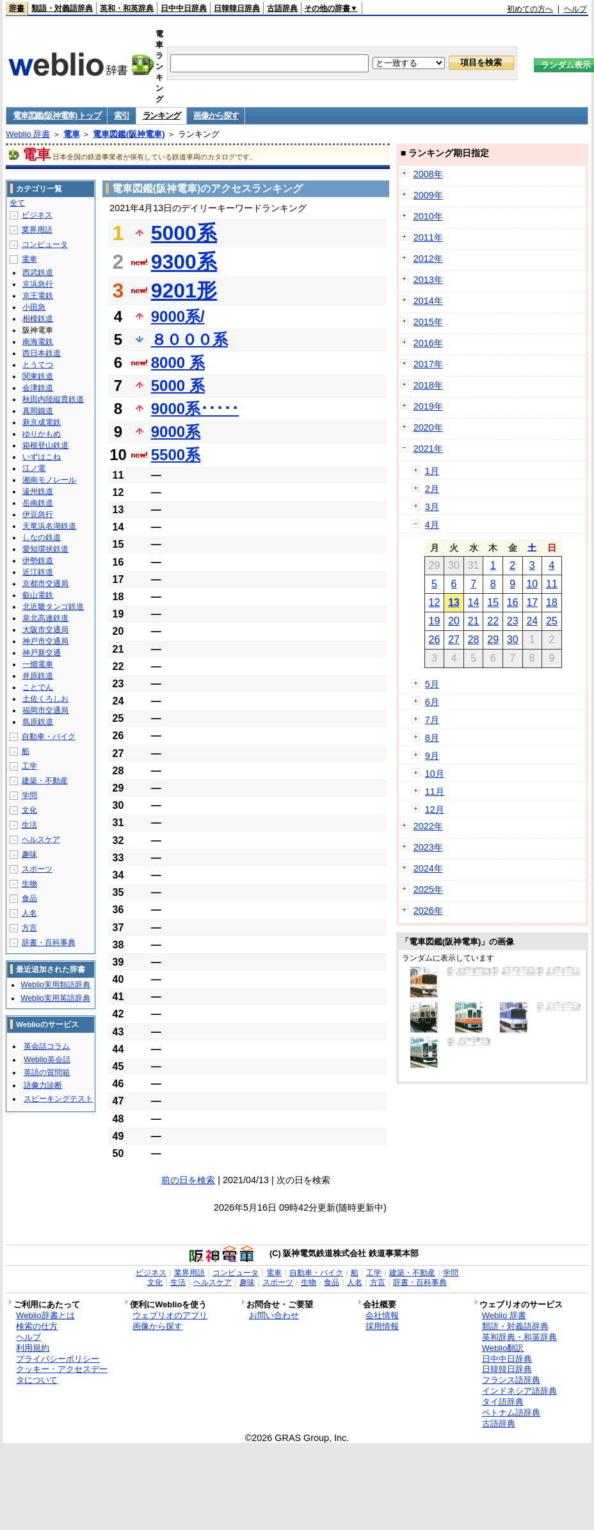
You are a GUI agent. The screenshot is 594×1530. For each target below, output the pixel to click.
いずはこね (41, 456)
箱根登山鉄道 (45, 445)
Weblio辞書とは (45, 1315)
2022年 (428, 826)
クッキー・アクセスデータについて (62, 1374)
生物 (29, 883)
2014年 (428, 301)
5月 (432, 684)
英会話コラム (47, 1046)
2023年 (428, 847)
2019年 (428, 406)
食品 (29, 898)
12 (434, 602)
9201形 (184, 290)
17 (532, 602)
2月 (432, 489)
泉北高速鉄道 (45, 618)
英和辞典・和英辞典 (519, 1337)
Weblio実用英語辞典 (55, 998)
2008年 (428, 174)
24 (532, 621)
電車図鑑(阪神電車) (129, 134)
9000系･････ (195, 408)
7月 (432, 720)
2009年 (428, 195)
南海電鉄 (37, 341)
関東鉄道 (37, 376)
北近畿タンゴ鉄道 (53, 606)
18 (552, 602)
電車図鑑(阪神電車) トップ (56, 115)
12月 (434, 809)
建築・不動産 (45, 780)
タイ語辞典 (503, 1401)
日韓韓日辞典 (237, 8)
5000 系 (178, 385)
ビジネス (37, 215)
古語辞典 (282, 8)
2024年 (428, 868)
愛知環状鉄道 (45, 549)
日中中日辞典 (184, 8)
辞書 (16, 8)
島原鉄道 (37, 721)
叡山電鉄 (37, 595)
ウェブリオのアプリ (169, 1315)
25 (552, 621)
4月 (432, 525)
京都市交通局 (45, 583)
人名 (29, 913)
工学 (29, 765)
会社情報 (382, 1315)
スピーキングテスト (58, 1098)
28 (473, 639)
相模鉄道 (37, 318)
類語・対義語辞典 (62, 8)
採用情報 (382, 1326)
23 (512, 621)
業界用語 (37, 229)
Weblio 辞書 (28, 134)
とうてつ (37, 364)
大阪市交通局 (45, 629)
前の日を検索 (188, 1180)
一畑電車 (37, 664)
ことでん (37, 687)
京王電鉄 (37, 295)
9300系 (184, 261)
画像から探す (215, 115)
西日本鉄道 (41, 353)
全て (17, 203)
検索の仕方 (37, 1326)
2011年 (428, 237)
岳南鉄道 (37, 502)
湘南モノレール (49, 479)
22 (493, 621)
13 (454, 602)
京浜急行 (37, 284)
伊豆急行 (37, 514)
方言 (29, 927)
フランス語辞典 (511, 1380)
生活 (29, 824)
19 (434, 621)
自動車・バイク (49, 736)
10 (532, 583)
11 (552, 583)
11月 (434, 791)
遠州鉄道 (37, 491)
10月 (434, 774)
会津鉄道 (37, 387)
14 (473, 602)
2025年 (428, 889)
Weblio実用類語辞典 (55, 984)
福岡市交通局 (45, 710)
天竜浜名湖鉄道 (49, 526)
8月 (432, 738)
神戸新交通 (41, 652)
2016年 (428, 343)
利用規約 (32, 1348)
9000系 (175, 431)
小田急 (33, 307)
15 (493, 602)
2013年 (428, 280)
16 (512, 602)
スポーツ (37, 869)
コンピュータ (45, 244)
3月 (432, 507)
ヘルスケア (41, 839)
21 (473, 621)
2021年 (428, 448)
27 (454, 639)
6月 (432, 702)
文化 (29, 810)
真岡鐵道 (37, 410)
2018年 (428, 385)
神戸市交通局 (45, 641)
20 (454, 621)
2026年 (428, 910)
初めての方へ (530, 8)
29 (493, 639)
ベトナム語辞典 (511, 1412)
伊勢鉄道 (37, 560)
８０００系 (189, 339)
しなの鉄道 (41, 537)
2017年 (428, 364)
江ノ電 (33, 468)
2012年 (428, 258)
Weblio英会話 (47, 1059)
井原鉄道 (37, 675)
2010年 (428, 216)
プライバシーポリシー (57, 1359)
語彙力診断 (43, 1085)
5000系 (184, 232)
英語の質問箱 (47, 1072)
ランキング (162, 115)
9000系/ (178, 316)
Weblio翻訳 (503, 1348)
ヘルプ (575, 8)
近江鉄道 (37, 572)
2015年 (428, 322)
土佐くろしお (45, 698)
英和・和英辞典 (127, 8)
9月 (432, 756)
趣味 (29, 854)
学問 (29, 795)
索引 (121, 115)
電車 (71, 134)
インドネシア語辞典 (519, 1391)
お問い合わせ (274, 1315)
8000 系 (178, 362)
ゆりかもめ (41, 433)
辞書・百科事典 (49, 942)
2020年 (428, 427)
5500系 (175, 454)
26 (434, 639)
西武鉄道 (37, 272)
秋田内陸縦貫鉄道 (53, 399)
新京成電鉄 (41, 422)
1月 (432, 471)
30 (512, 639)
